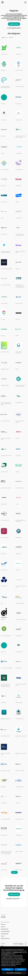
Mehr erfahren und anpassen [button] (14, 973)
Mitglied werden (14, 24)
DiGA (2, 946)
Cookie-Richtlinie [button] (5, 953)
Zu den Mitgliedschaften (14, 28)
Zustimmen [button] (20, 969)
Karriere (3, 926)
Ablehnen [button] (7, 969)
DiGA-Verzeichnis (5, 938)
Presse (2, 936)
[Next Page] (14, 872)
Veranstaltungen (5, 931)
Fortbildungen (4, 933)
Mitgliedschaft (4, 929)
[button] (25, 2)
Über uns (3, 924)
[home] (2, 2)
